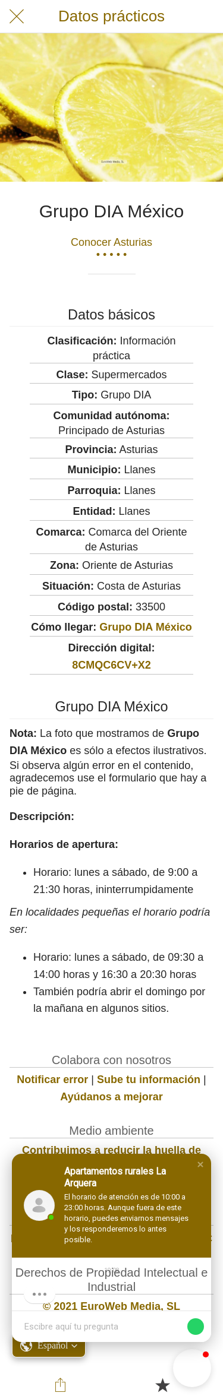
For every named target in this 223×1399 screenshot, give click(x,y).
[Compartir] (60, 1384)
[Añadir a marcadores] (162, 1384)
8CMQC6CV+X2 (111, 665)
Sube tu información (148, 1079)
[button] (200, 1164)
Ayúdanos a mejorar (111, 1097)
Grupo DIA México (145, 627)
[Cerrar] (17, 17)
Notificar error (52, 1079)
